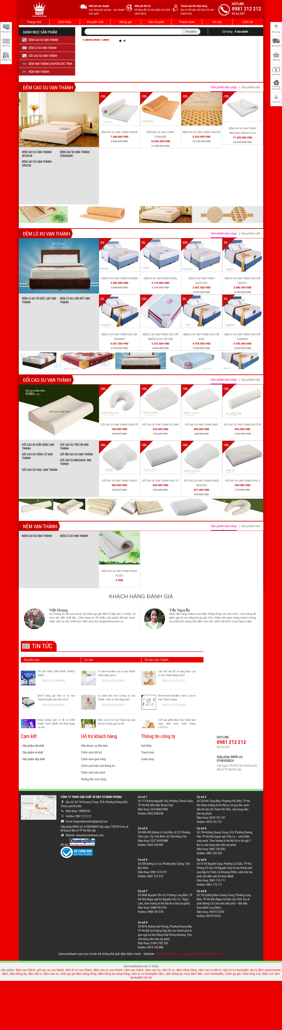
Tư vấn (88, 709)
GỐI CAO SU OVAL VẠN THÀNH (39, 519)
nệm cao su (152, 1019)
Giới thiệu (64, 22)
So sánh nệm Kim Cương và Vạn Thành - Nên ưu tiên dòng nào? (116, 757)
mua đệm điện (193, 1023)
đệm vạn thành (25, 1019)
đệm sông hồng (186, 1019)
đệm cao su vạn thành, (109, 1019)
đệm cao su (51, 1023)
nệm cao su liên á (209, 1019)
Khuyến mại (31, 709)
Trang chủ (34, 22)
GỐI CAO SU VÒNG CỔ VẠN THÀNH (37, 505)
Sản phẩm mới (250, 136)
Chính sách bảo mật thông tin (98, 815)
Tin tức (217, 22)
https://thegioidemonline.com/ (204, 1003)
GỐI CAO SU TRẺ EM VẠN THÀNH (74, 495)
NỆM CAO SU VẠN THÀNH (37, 585)
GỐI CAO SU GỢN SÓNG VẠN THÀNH (38, 495)
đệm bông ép (18, 1023)
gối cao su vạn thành (50, 1019)
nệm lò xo (168, 1019)
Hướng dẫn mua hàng (93, 828)
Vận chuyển (156, 22)
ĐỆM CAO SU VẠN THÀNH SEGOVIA (37, 203)
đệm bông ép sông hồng (114, 1023)
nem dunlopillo (214, 1023)
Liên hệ (248, 22)
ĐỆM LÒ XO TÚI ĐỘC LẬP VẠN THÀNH (39, 349)
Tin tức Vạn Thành (156, 709)
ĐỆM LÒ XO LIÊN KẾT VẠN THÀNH (75, 349)
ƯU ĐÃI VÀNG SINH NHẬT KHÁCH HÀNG (56, 732)
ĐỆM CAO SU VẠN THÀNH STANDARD (75, 203)
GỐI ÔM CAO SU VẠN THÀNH (76, 503)
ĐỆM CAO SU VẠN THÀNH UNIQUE (37, 212)
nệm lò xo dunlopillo (236, 1019)
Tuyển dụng (147, 808)
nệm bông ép (174, 1023)
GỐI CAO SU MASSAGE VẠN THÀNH (75, 511)
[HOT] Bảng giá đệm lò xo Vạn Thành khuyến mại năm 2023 (56, 757)
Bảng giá (125, 22)
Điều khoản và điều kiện (94, 795)
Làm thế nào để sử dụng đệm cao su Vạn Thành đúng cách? (177, 732)
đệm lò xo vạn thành (79, 1019)
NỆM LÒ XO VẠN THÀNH (74, 585)
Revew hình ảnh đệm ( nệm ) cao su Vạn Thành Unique (177, 757)
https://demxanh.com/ (170, 1003)
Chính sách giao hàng (93, 808)
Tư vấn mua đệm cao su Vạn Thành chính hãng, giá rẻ (116, 732)
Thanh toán (187, 22)
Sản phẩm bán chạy (224, 136)
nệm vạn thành (134, 1019)
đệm (5, 1023)
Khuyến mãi (95, 22)
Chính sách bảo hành (93, 821)
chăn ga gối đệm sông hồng (78, 1023)
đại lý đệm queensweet (265, 1019)
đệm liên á (35, 1023)
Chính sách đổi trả (91, 801)
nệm (161, 1023)
